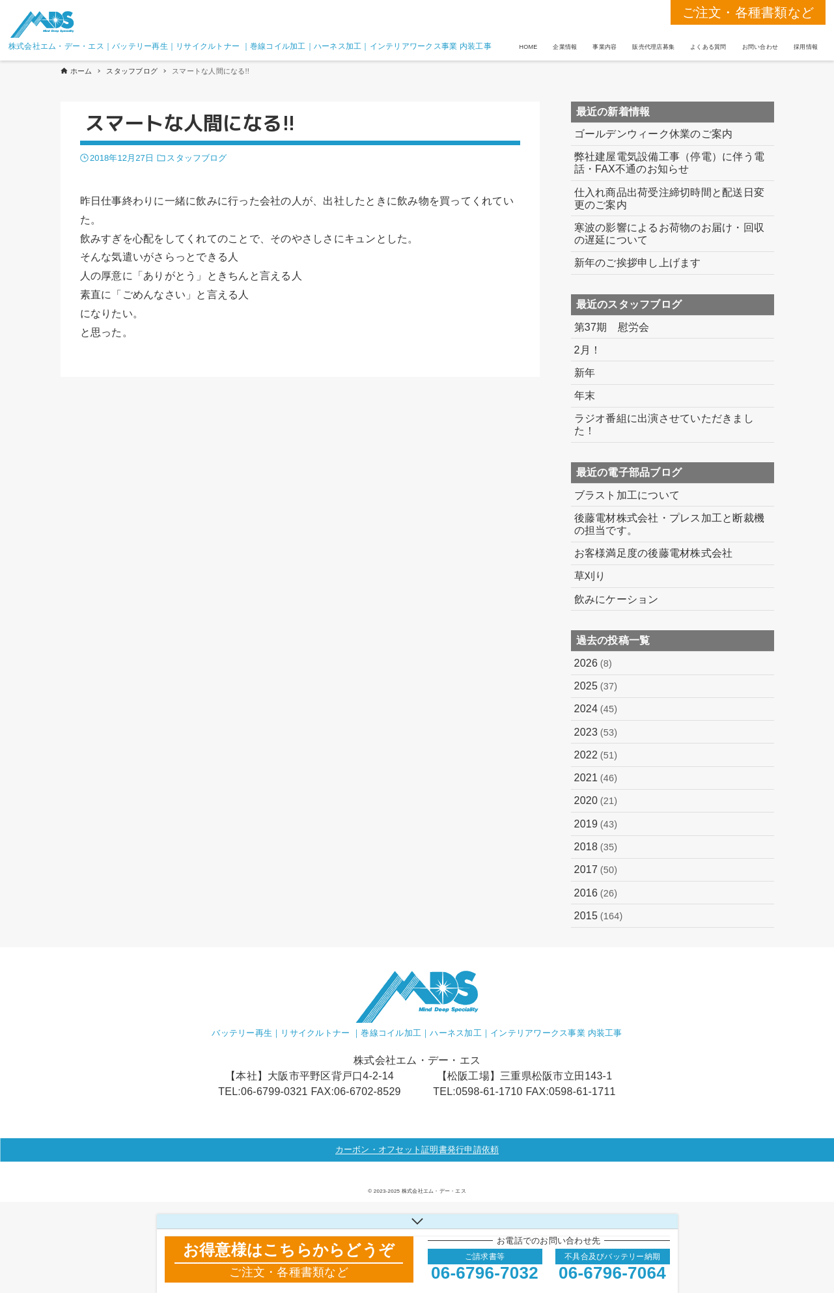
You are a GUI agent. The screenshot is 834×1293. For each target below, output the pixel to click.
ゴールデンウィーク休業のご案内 (653, 133)
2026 (593, 663)
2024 (596, 709)
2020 (596, 801)
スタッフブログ (197, 158)
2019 (596, 824)
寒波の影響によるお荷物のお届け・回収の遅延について (669, 233)
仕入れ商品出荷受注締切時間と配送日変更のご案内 (669, 198)
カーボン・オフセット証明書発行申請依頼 (417, 1149)
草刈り (590, 575)
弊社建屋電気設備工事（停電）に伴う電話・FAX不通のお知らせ (669, 162)
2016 (596, 893)
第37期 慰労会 (612, 327)
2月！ (588, 349)
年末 (585, 395)
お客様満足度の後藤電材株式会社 (653, 553)
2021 (596, 778)
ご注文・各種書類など (748, 12)
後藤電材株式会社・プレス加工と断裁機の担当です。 (669, 524)
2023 (596, 732)
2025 (596, 686)
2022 (596, 755)
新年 (585, 372)
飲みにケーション (616, 599)
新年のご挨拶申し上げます (637, 262)
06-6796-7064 (612, 1273)
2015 (598, 916)
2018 (596, 847)
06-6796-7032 (484, 1273)
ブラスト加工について (627, 495)
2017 (596, 870)
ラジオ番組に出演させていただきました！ (664, 424)
